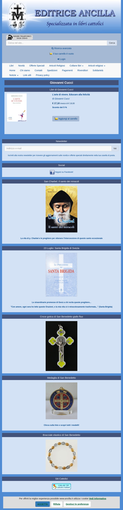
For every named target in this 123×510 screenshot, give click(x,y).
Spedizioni (52, 70)
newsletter (27, 155)
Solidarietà (98, 70)
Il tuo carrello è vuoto (61, 53)
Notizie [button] (13, 75)
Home (12, 70)
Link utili (27, 75)
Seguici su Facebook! (64, 172)
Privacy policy (42, 75)
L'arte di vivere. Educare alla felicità (71, 94)
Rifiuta (56, 504)
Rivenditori (82, 70)
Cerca (112, 43)
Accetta (42, 504)
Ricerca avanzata (61, 48)
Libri (11, 65)
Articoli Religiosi (57, 65)
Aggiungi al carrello (65, 118)
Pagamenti (67, 70)
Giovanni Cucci (62, 98)
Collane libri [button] (76, 65)
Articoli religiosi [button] (96, 65)
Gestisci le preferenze (77, 504)
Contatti (38, 70)
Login (61, 59)
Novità (21, 65)
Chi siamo (25, 70)
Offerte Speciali (36, 65)
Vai (115, 148)
